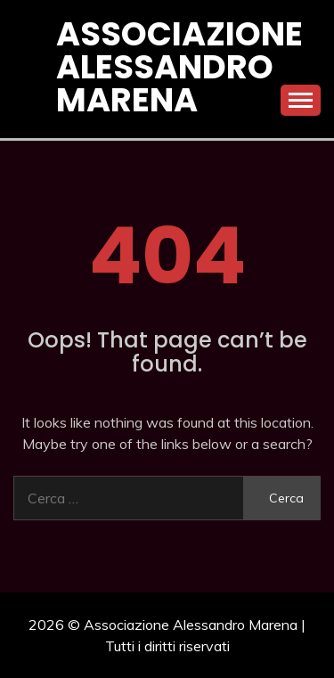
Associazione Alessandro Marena (179, 67)
